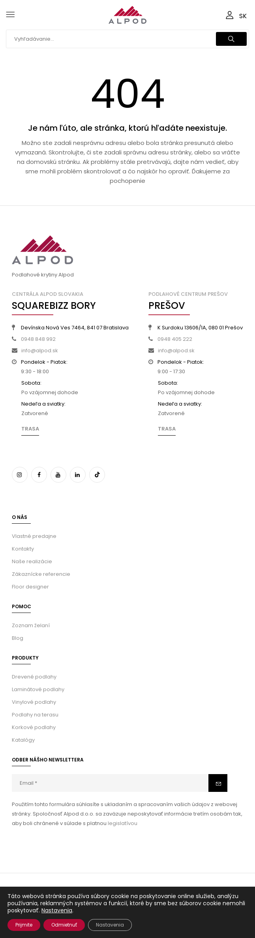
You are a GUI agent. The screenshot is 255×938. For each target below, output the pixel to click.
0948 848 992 (38, 339)
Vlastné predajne (34, 536)
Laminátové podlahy (38, 689)
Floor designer (30, 586)
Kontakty (23, 549)
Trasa (30, 428)
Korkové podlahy (34, 727)
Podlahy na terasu (35, 714)
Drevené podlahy (34, 676)
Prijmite (23, 924)
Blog (17, 638)
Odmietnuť (64, 924)
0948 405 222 (175, 339)
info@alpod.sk (39, 350)
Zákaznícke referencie (41, 574)
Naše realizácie (32, 561)
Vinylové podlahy (34, 702)
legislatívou (122, 823)
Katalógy (23, 740)
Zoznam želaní (31, 625)
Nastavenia (56, 910)
